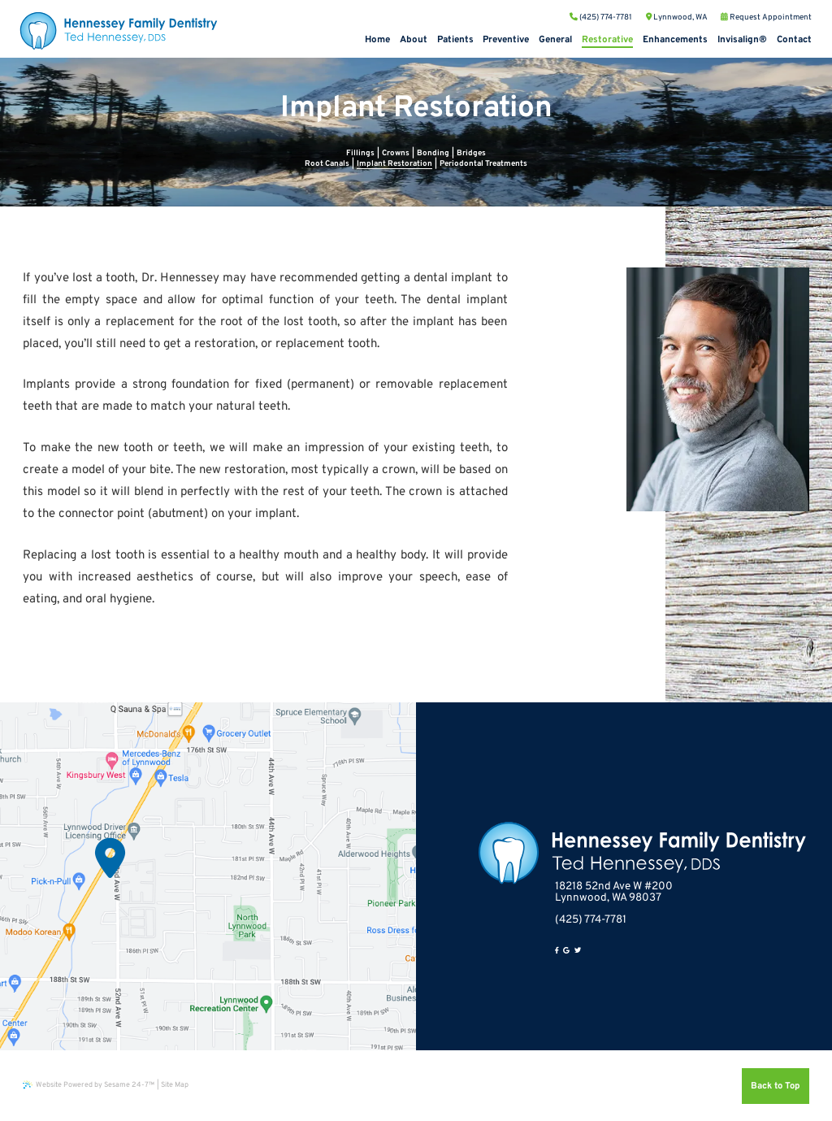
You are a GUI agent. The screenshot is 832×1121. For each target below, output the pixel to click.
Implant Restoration (394, 164)
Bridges (471, 153)
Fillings (360, 153)
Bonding (433, 153)
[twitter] (577, 951)
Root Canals (327, 164)
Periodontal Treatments (483, 164)
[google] (566, 951)
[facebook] (557, 951)
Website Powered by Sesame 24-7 (88, 1084)
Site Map (174, 1084)
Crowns (396, 153)
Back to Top (775, 1086)
